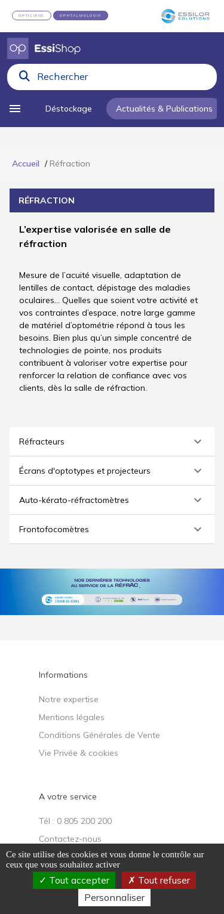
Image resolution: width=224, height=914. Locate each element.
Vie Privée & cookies (78, 753)
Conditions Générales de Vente (99, 735)
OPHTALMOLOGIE (80, 15)
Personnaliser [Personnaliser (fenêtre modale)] (114, 897)
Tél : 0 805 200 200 (75, 821)
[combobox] (123, 79)
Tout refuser (159, 880)
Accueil (25, 163)
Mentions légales (72, 717)
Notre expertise (69, 699)
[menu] (19, 108)
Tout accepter (74, 880)
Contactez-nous (70, 838)
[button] (112, 441)
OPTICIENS (32, 15)
